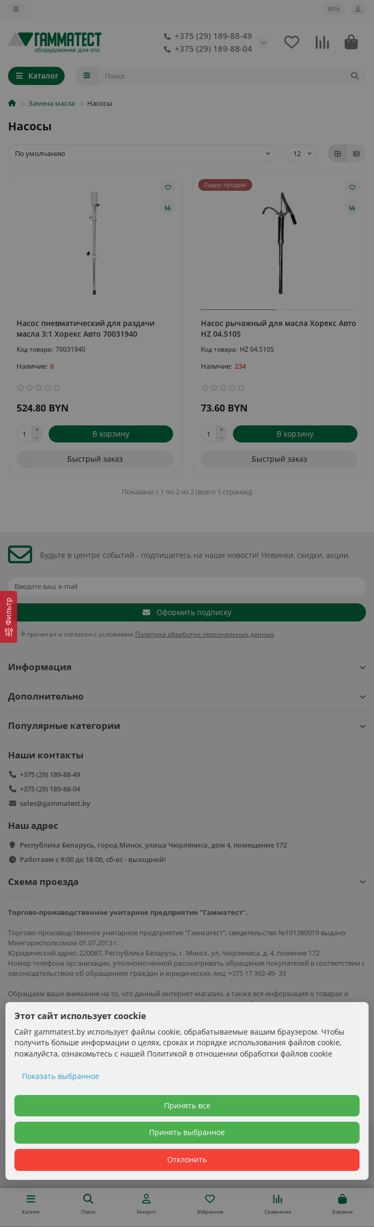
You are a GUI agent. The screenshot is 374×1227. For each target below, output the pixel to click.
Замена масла (51, 103)
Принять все (187, 1105)
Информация (187, 667)
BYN (333, 9)
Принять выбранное (187, 1132)
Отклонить (187, 1159)
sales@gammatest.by (55, 803)
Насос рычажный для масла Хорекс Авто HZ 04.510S (278, 328)
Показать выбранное (60, 1076)
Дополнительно (187, 696)
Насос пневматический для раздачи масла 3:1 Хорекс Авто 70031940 (85, 328)
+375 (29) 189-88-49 (206, 36)
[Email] (187, 586)
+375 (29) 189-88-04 (206, 49)
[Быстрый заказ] (95, 459)
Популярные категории (187, 725)
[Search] (232, 76)
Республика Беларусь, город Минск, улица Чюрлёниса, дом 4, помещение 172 (153, 845)
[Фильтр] (8, 617)
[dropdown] (16, 9)
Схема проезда (187, 881)
